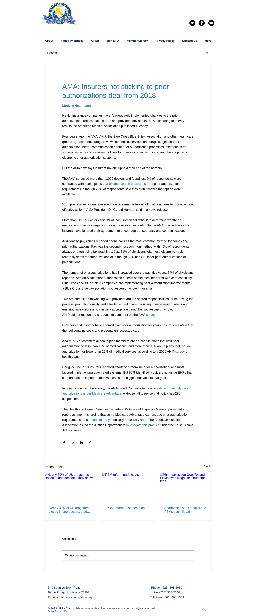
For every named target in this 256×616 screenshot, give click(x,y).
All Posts (50, 53)
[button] (207, 53)
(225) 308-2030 (172, 587)
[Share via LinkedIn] (81, 442)
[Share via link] (90, 442)
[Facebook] (202, 23)
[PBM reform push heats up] (128, 487)
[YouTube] (211, 23)
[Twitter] (192, 23)
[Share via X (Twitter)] (72, 442)
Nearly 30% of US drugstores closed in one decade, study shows (69, 510)
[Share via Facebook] (64, 442)
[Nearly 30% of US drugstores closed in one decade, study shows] (70, 487)
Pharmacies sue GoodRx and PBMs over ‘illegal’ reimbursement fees (185, 510)
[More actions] (192, 77)
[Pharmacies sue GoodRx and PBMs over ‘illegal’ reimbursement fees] (185, 487)
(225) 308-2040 (169, 592)
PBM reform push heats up (126, 508)
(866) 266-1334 (174, 597)
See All (208, 466)
